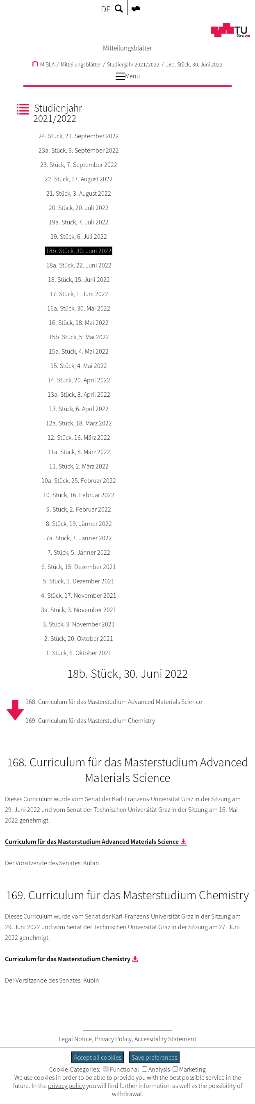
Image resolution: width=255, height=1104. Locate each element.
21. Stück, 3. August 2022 (78, 193)
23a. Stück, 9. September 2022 (79, 150)
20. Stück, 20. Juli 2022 (79, 207)
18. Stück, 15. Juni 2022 (79, 279)
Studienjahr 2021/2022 (133, 64)
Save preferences (154, 1057)
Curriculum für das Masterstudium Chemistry (67, 959)
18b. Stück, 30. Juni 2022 (194, 64)
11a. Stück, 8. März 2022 (79, 452)
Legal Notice (75, 1039)
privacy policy (66, 1085)
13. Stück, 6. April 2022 (79, 409)
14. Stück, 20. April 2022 (79, 380)
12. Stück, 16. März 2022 (79, 437)
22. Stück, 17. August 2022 (79, 179)
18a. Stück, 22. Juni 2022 (79, 265)
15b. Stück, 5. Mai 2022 (79, 337)
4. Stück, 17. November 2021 (78, 595)
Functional (121, 1069)
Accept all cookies (97, 1057)
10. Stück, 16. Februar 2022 (78, 495)
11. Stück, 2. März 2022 (79, 466)
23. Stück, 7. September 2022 (78, 164)
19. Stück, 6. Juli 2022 (78, 236)
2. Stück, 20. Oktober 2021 (78, 638)
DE (106, 9)
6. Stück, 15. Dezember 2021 (78, 566)
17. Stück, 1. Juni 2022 (79, 294)
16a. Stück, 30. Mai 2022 (78, 308)
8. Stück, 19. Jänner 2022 (79, 523)
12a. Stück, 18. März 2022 (79, 423)
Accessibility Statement (165, 1039)
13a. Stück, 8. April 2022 (79, 394)
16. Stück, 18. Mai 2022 (79, 322)
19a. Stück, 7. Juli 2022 (79, 222)
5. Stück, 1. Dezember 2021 (78, 581)
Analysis (156, 1069)
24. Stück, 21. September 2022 (79, 136)
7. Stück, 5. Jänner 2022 (79, 552)
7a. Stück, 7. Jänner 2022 (79, 538)
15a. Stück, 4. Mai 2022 (79, 351)
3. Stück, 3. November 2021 (79, 624)
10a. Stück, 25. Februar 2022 (78, 480)
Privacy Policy (113, 1039)
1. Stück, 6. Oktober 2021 (79, 653)
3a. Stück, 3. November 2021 (78, 610)
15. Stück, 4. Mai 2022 (78, 365)
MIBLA (43, 64)
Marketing (189, 1069)
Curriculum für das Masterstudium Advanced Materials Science (92, 841)
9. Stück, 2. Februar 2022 (78, 509)
